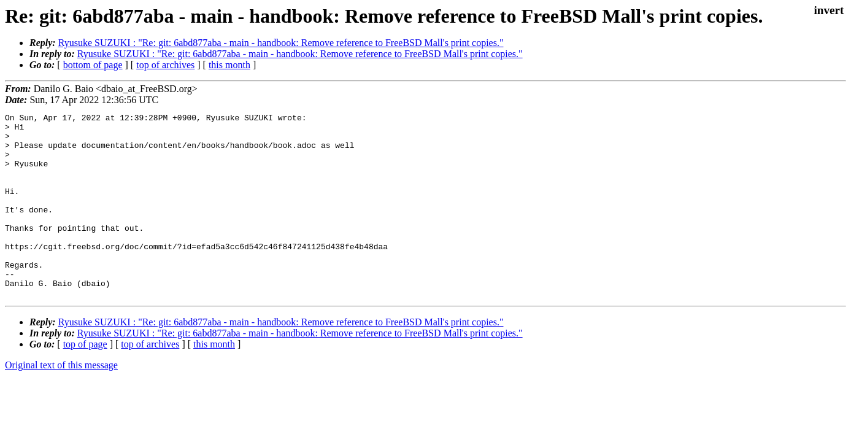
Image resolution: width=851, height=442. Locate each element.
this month (229, 65)
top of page (85, 381)
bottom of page (93, 65)
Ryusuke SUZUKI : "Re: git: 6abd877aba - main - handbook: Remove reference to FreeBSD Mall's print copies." (281, 42)
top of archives (165, 65)
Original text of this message (61, 402)
